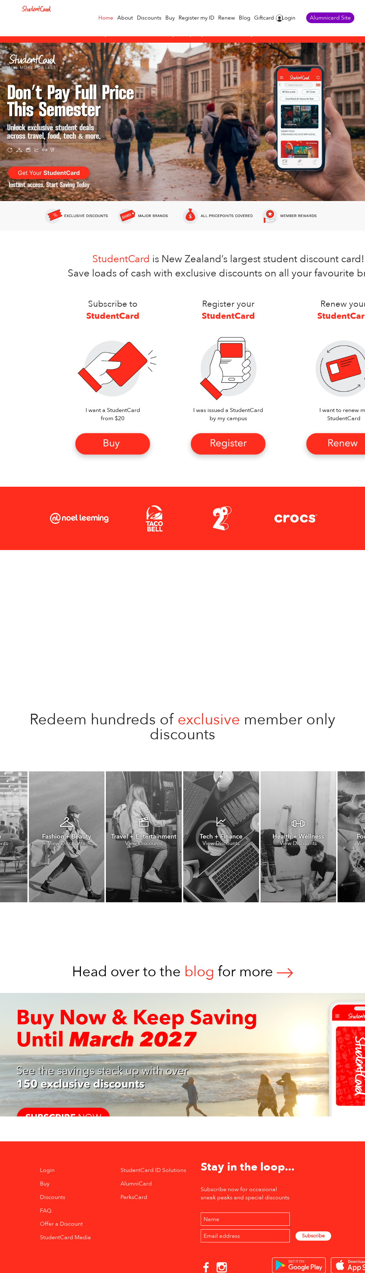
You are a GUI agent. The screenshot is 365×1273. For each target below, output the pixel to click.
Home (105, 18)
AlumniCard (136, 1184)
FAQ (45, 1211)
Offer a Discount (61, 1224)
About (125, 18)
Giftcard (264, 18)
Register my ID (196, 18)
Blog (244, 18)
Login (288, 18)
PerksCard (133, 1197)
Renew (226, 18)
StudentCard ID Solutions (153, 1170)
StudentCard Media (65, 1237)
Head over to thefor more (182, 972)
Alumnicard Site (330, 18)
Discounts (149, 18)
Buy (170, 18)
